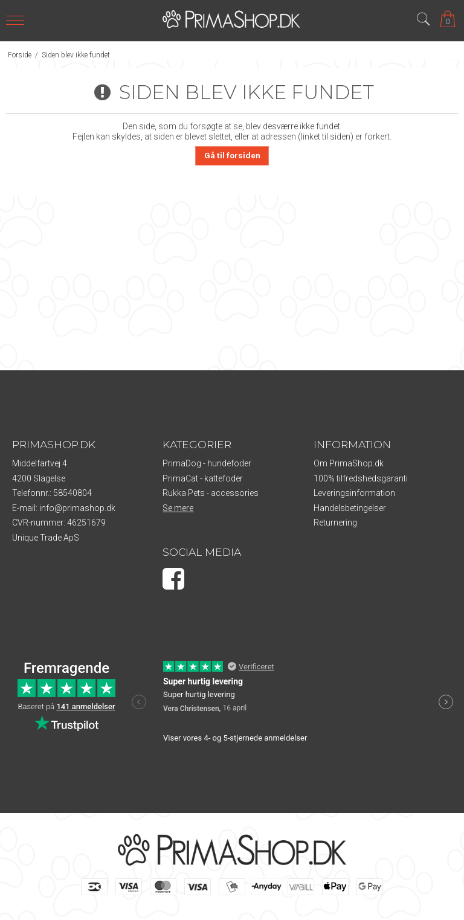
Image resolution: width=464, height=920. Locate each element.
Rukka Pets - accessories (211, 493)
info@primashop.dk (77, 508)
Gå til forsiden (232, 155)
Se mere (178, 508)
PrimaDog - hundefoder (207, 463)
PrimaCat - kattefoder (203, 478)
